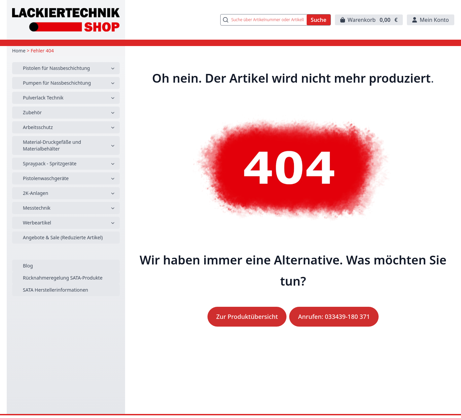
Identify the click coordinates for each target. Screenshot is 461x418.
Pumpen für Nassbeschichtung (57, 83)
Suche (318, 20)
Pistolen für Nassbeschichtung (56, 68)
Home (19, 50)
